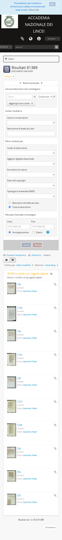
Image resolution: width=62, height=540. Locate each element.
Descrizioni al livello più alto (24, 202)
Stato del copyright (16, 180)
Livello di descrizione (17, 148)
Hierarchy (35, 255)
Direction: (39, 265)
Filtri (9, 59)
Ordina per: (10, 265)
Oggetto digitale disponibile (20, 158)
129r (20, 425)
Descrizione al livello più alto (20, 128)
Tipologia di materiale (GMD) (21, 191)
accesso (51, 38)
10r (19, 284)
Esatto (37, 232)
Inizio (9, 221)
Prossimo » (50, 527)
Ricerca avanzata (31, 82)
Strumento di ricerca (17, 169)
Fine (33, 221)
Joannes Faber (30, 291)
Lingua (30, 39)
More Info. (34, 9)
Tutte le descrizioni (20, 207)
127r (20, 401)
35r (19, 472)
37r (19, 495)
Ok (52, 4)
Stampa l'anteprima (14, 255)
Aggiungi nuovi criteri (21, 103)
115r (20, 355)
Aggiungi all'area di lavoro (55, 284)
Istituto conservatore (17, 117)
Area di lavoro (22, 39)
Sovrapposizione (19, 232)
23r (19, 378)
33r (19, 448)
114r (20, 308)
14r (19, 331)
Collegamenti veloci (39, 39)
